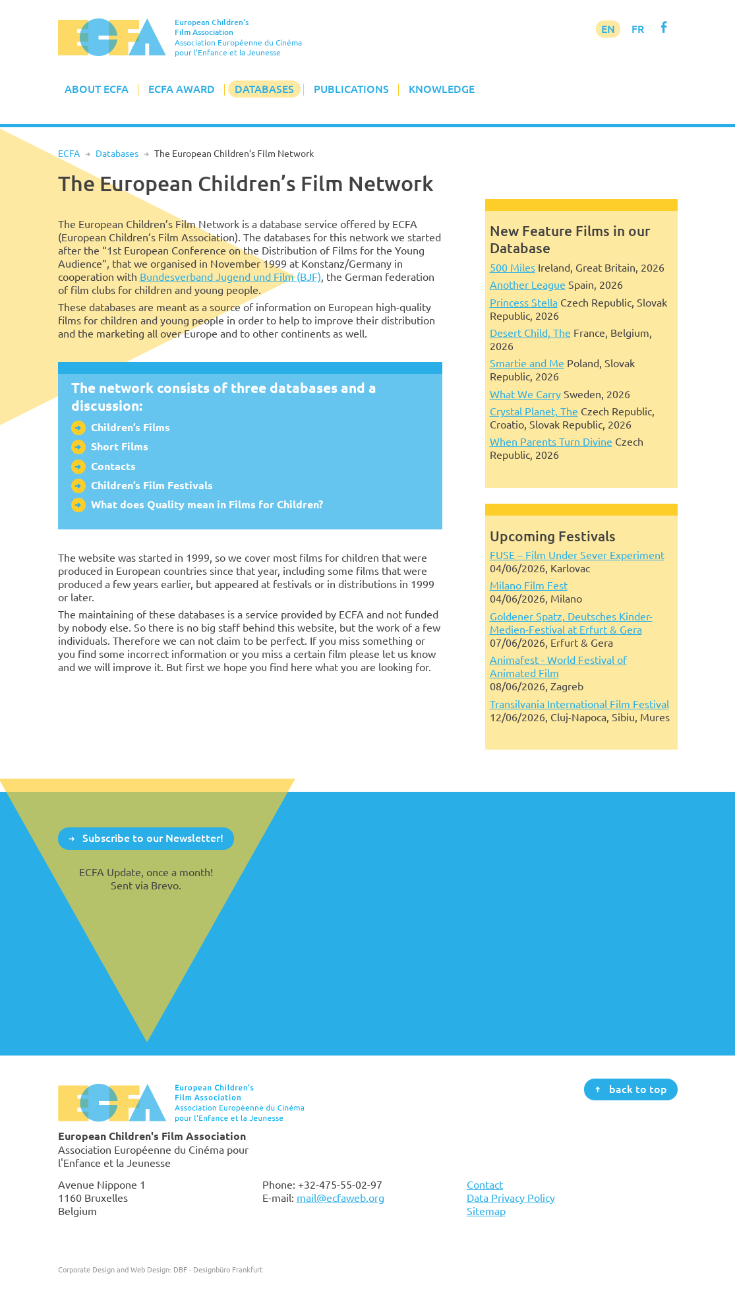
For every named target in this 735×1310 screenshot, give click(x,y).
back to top (638, 1088)
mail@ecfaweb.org (340, 1198)
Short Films (119, 446)
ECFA (69, 153)
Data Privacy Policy (511, 1198)
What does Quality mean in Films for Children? (207, 504)
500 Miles (512, 268)
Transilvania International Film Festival (579, 704)
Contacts (113, 466)
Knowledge (442, 89)
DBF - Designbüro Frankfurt (217, 1269)
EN (608, 29)
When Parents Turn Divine (551, 442)
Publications (351, 89)
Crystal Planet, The (534, 411)
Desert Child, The (530, 333)
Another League (528, 285)
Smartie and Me (527, 363)
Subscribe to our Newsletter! (152, 838)
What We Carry (525, 394)
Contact (485, 1185)
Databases (264, 89)
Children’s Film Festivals (152, 485)
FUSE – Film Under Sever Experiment (577, 555)
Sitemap (486, 1211)
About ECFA (97, 89)
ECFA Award (181, 89)
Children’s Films (130, 427)
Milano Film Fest (529, 585)
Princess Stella (524, 303)
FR (638, 29)
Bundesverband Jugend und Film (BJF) (230, 277)
